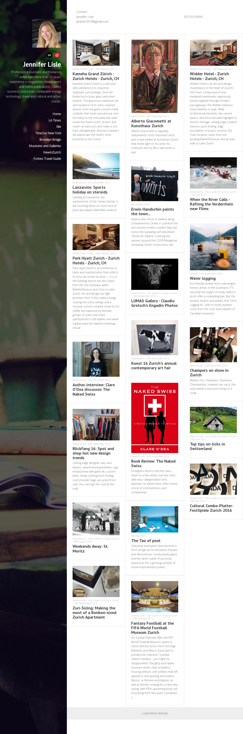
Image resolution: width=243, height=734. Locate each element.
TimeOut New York (48, 133)
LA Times (55, 120)
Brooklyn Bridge (50, 140)
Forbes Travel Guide (47, 159)
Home (57, 114)
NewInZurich (52, 152)
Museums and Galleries (45, 146)
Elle (58, 127)
